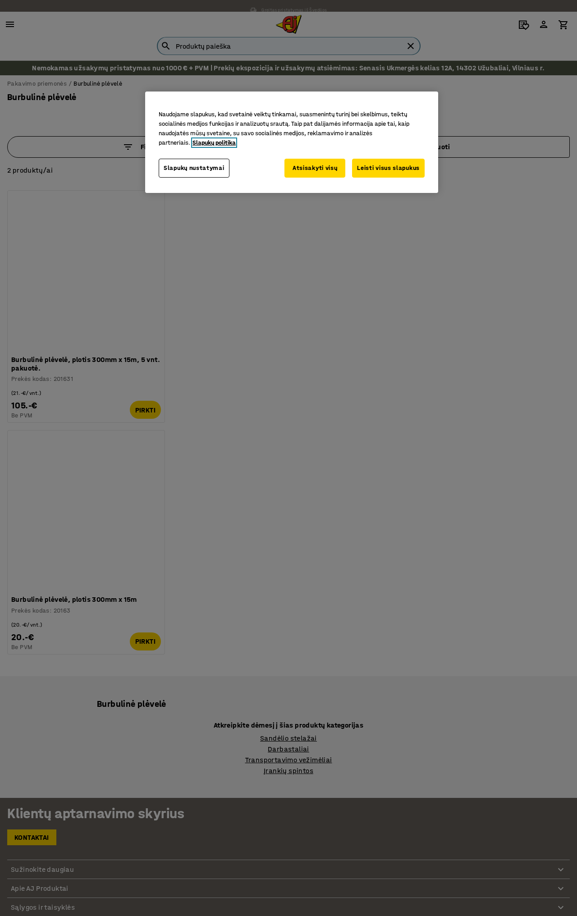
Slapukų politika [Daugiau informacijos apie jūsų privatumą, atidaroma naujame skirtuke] (214, 143)
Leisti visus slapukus (388, 168)
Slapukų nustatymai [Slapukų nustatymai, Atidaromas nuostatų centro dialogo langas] (194, 168)
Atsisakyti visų (314, 168)
